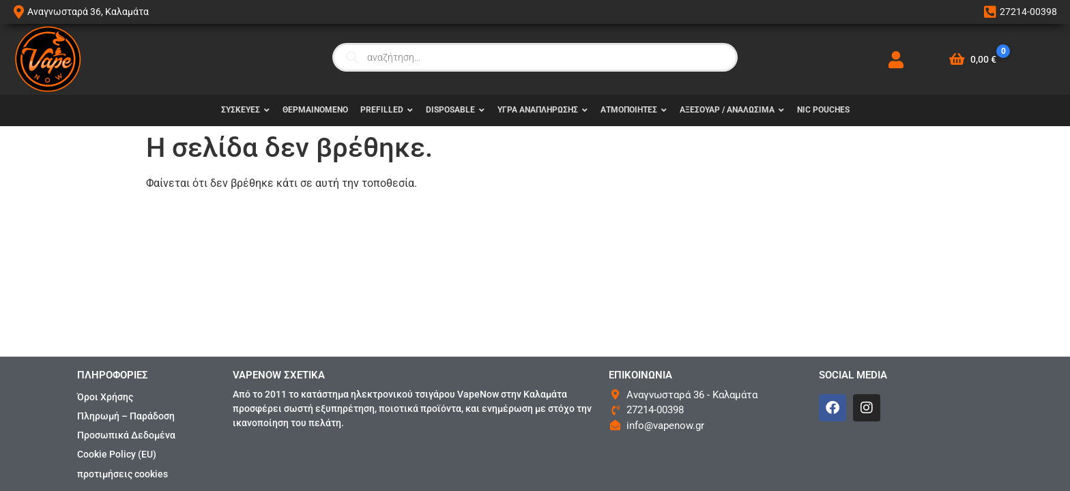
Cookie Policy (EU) (116, 454)
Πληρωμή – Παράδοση (126, 416)
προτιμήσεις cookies (122, 473)
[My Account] (895, 59)
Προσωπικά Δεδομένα (126, 435)
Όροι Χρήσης (105, 396)
